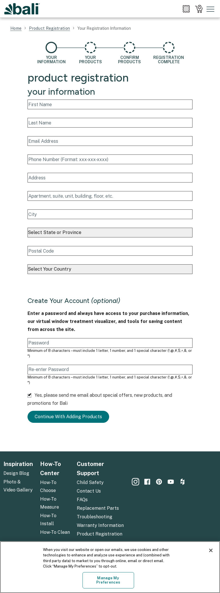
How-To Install (48, 519)
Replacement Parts (98, 508)
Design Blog (16, 473)
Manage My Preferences (108, 580)
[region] (110, 567)
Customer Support (90, 469)
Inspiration (18, 464)
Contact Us (89, 491)
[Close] (211, 550)
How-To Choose (48, 486)
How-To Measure (49, 503)
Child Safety (90, 482)
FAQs (82, 499)
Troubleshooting (94, 516)
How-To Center (50, 469)
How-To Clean (55, 532)
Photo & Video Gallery (18, 486)
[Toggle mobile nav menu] (210, 9)
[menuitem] (186, 9)
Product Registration (99, 534)
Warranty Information (100, 525)
